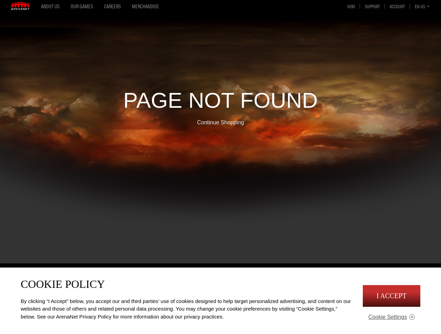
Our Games (82, 6)
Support (372, 6)
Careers (112, 6)
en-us (420, 6)
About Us (50, 6)
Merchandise (145, 6)
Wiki (351, 6)
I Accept (392, 296)
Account (397, 6)
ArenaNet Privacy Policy (84, 317)
